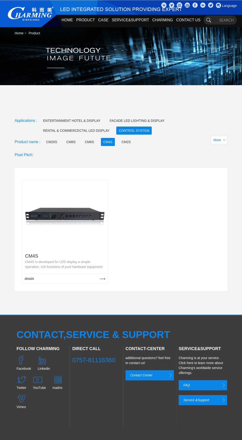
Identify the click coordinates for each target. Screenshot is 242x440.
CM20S (51, 142)
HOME (67, 20)
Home (19, 33)
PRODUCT (85, 20)
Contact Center (141, 375)
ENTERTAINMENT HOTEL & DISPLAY (71, 121)
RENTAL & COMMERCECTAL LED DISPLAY (76, 130)
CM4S (107, 142)
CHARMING (162, 20)
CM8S (71, 142)
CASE (103, 20)
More (217, 140)
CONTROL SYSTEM (134, 130)
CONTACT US (188, 20)
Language (229, 6)
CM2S (126, 142)
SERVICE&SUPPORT (130, 20)
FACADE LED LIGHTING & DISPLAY (137, 121)
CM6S (89, 142)
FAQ (186, 385)
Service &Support (196, 400)
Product (34, 33)
